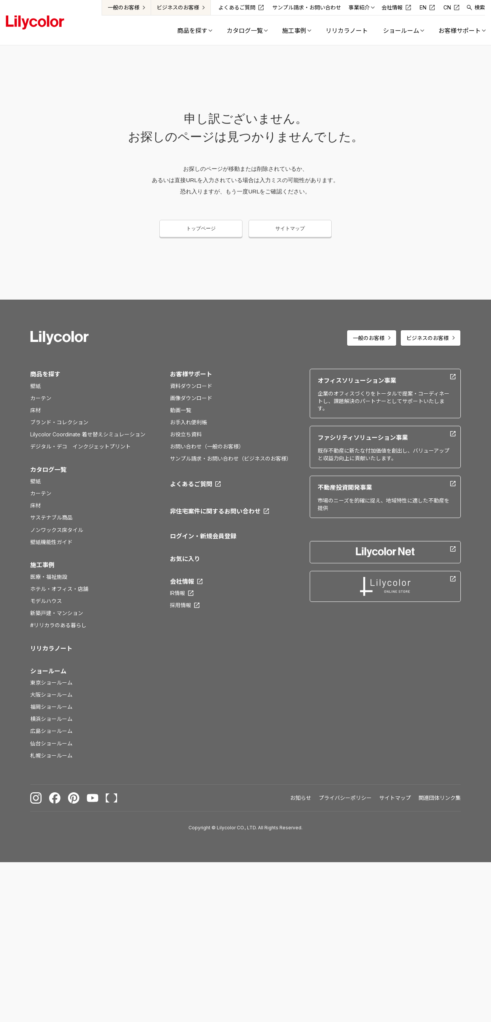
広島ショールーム (51, 731)
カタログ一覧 (48, 469)
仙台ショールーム (51, 743)
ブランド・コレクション (59, 422)
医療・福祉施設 (48, 577)
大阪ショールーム (51, 694)
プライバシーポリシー (345, 798)
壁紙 (35, 386)
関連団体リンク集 (439, 798)
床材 (35, 410)
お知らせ (300, 798)
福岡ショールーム (51, 706)
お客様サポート (191, 374)
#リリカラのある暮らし (58, 625)
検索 (480, 7)
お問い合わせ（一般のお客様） (207, 446)
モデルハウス (46, 601)
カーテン (40, 398)
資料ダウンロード (191, 386)
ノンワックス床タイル (56, 530)
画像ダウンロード (191, 398)
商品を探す (45, 374)
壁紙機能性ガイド (51, 542)
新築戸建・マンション (56, 613)
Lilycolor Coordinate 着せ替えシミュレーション (87, 434)
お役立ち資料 (186, 434)
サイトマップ (290, 228)
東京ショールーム (51, 682)
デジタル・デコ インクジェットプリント (80, 446)
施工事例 (42, 565)
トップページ (201, 228)
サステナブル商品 (51, 517)
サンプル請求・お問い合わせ (307, 7)
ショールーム (48, 671)
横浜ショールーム (51, 719)
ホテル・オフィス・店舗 (59, 589)
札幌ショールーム (51, 755)
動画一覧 (180, 410)
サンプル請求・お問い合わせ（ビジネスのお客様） (231, 458)
